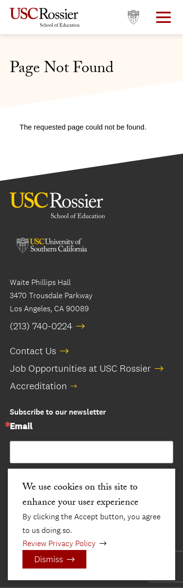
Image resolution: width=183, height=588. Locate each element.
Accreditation (38, 386)
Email (21, 426)
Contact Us (33, 351)
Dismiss (48, 559)
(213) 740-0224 (41, 326)
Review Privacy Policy (59, 543)
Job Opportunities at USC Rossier (80, 368)
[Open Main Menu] (163, 17)
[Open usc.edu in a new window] (133, 17)
